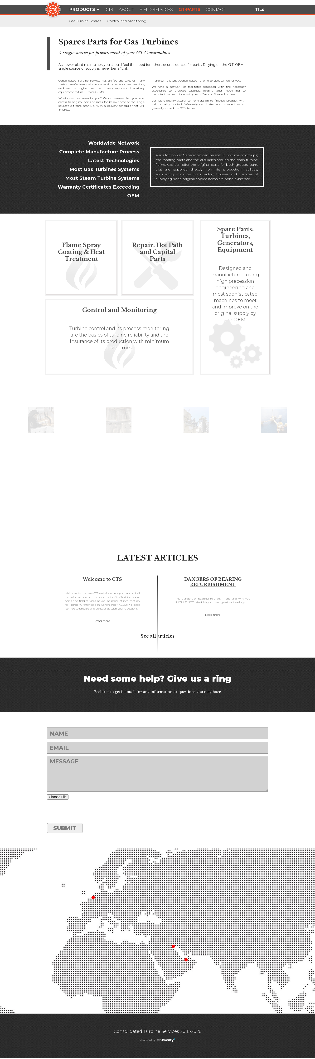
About (128, 9)
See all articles (157, 637)
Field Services (159, 9)
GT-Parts (194, 9)
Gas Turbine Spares (85, 21)
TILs (259, 9)
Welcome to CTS (102, 579)
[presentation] (83, 812)
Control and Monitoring (126, 21)
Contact (223, 9)
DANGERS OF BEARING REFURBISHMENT (213, 582)
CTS (110, 9)
